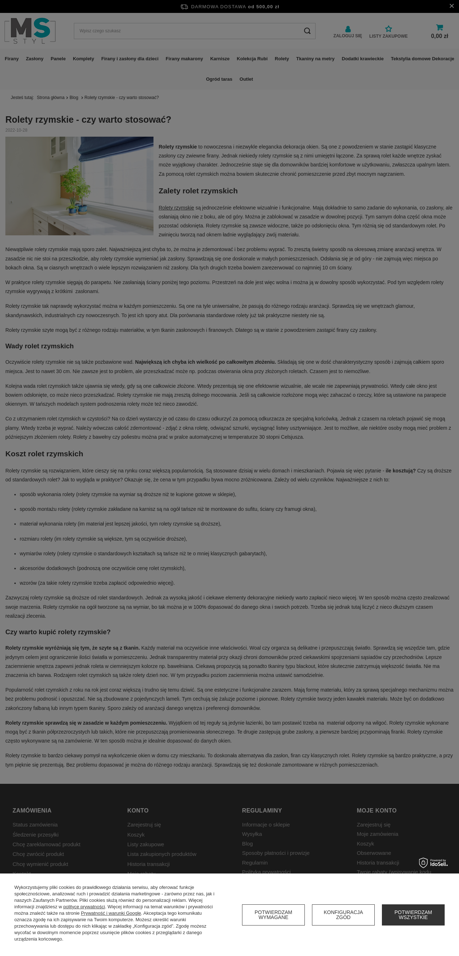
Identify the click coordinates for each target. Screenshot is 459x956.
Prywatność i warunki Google (111, 913)
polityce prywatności (84, 906)
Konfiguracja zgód (343, 914)
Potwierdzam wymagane (273, 914)
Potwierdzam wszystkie (413, 914)
